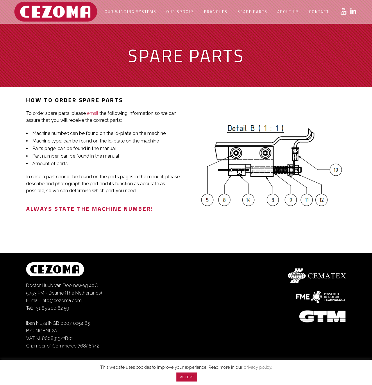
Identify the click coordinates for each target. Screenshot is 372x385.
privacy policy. (258, 367)
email (92, 113)
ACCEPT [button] (187, 377)
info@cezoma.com (62, 300)
